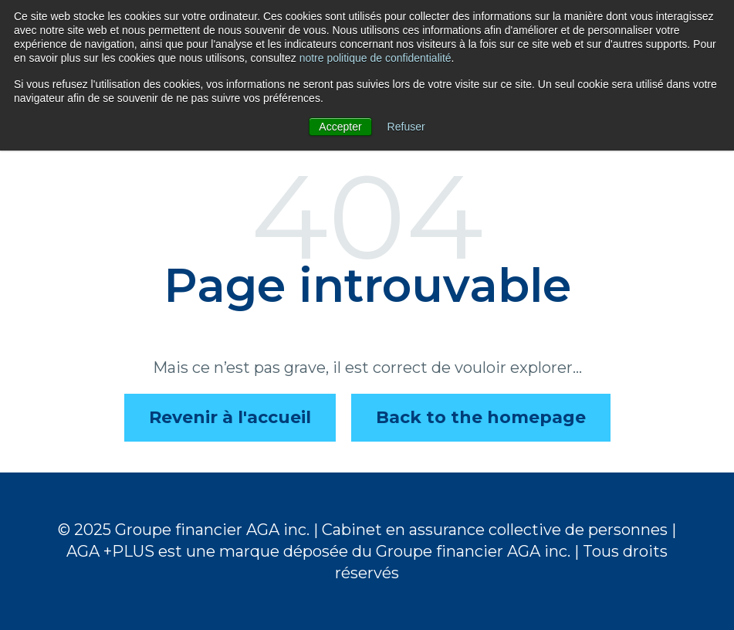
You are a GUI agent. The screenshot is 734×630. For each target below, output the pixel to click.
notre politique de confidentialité (375, 58)
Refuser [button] (406, 126)
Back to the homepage (481, 417)
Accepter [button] (340, 126)
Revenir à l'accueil (230, 417)
